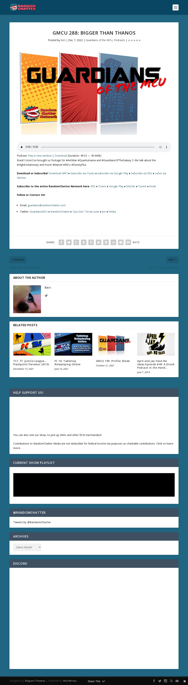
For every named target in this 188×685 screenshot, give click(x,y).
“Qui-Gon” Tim (81, 211)
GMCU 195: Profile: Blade (113, 361)
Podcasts (119, 40)
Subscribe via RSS (141, 173)
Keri (63, 40)
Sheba (112, 211)
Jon (104, 211)
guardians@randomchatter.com (47, 205)
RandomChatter (60, 211)
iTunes (102, 186)
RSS (93, 186)
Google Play (116, 186)
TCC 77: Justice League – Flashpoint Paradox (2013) (31, 362)
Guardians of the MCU (99, 40)
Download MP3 (58, 173)
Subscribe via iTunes (82, 173)
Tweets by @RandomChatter (32, 522)
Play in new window (40, 155)
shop (43, 435)
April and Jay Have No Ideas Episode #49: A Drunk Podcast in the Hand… (155, 364)
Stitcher (130, 186)
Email (152, 186)
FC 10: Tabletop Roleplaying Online (68, 362)
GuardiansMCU (39, 211)
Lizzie (95, 211)
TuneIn (142, 186)
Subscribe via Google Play (112, 173)
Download (61, 155)
